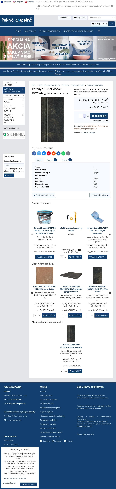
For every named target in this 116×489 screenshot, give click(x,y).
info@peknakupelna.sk (16, 404)
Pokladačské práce (47, 404)
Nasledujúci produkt (99, 195)
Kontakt (43, 391)
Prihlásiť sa (64, 18)
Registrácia (80, 18)
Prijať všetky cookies (28, 484)
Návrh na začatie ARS (48, 428)
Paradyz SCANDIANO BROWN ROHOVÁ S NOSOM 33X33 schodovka (71, 289)
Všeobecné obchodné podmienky (52, 416)
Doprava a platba (46, 412)
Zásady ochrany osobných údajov (14, 478)
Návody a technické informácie (78, 31)
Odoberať (8, 175)
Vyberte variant (45, 257)
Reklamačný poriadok (48, 420)
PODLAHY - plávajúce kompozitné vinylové (14, 119)
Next (110, 234)
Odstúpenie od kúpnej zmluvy (51, 432)
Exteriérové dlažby (14, 100)
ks (63, 315)
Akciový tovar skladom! (10, 83)
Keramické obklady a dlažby (14, 90)
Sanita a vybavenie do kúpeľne (14, 108)
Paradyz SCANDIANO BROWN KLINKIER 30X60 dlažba (97, 289)
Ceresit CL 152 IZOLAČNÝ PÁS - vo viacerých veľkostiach (97, 230)
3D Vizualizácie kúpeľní (49, 31)
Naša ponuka (30, 31)
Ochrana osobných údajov (50, 436)
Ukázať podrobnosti (9, 483)
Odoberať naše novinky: (12, 161)
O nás (18, 31)
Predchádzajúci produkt (44, 195)
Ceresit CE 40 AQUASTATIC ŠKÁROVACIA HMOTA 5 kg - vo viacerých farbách (45, 230)
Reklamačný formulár (48, 424)
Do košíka (99, 116)
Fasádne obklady (14, 95)
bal (63, 257)
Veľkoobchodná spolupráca (50, 408)
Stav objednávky (46, 395)
